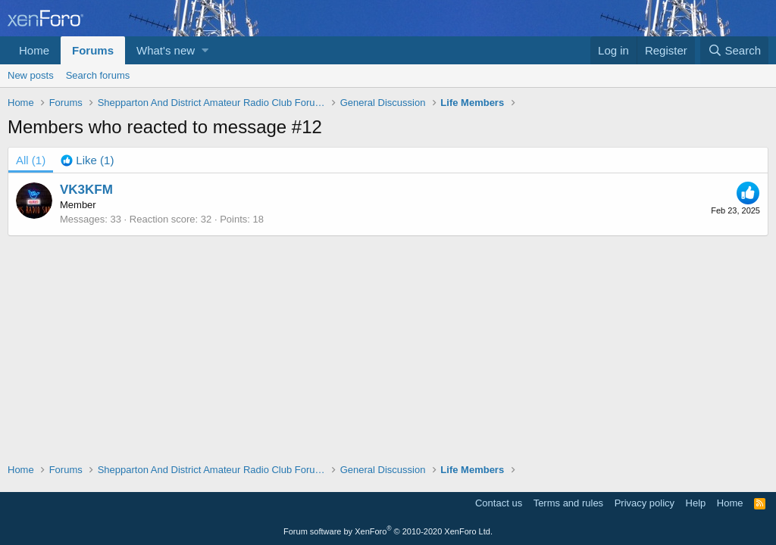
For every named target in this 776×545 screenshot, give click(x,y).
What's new (165, 50)
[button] (205, 50)
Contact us (498, 503)
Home (34, 50)
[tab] (87, 160)
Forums (93, 50)
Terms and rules (568, 503)
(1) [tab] (30, 160)
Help (696, 503)
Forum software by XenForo (388, 531)
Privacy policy (644, 503)
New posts (31, 75)
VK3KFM (86, 189)
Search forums (98, 75)
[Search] (734, 50)
